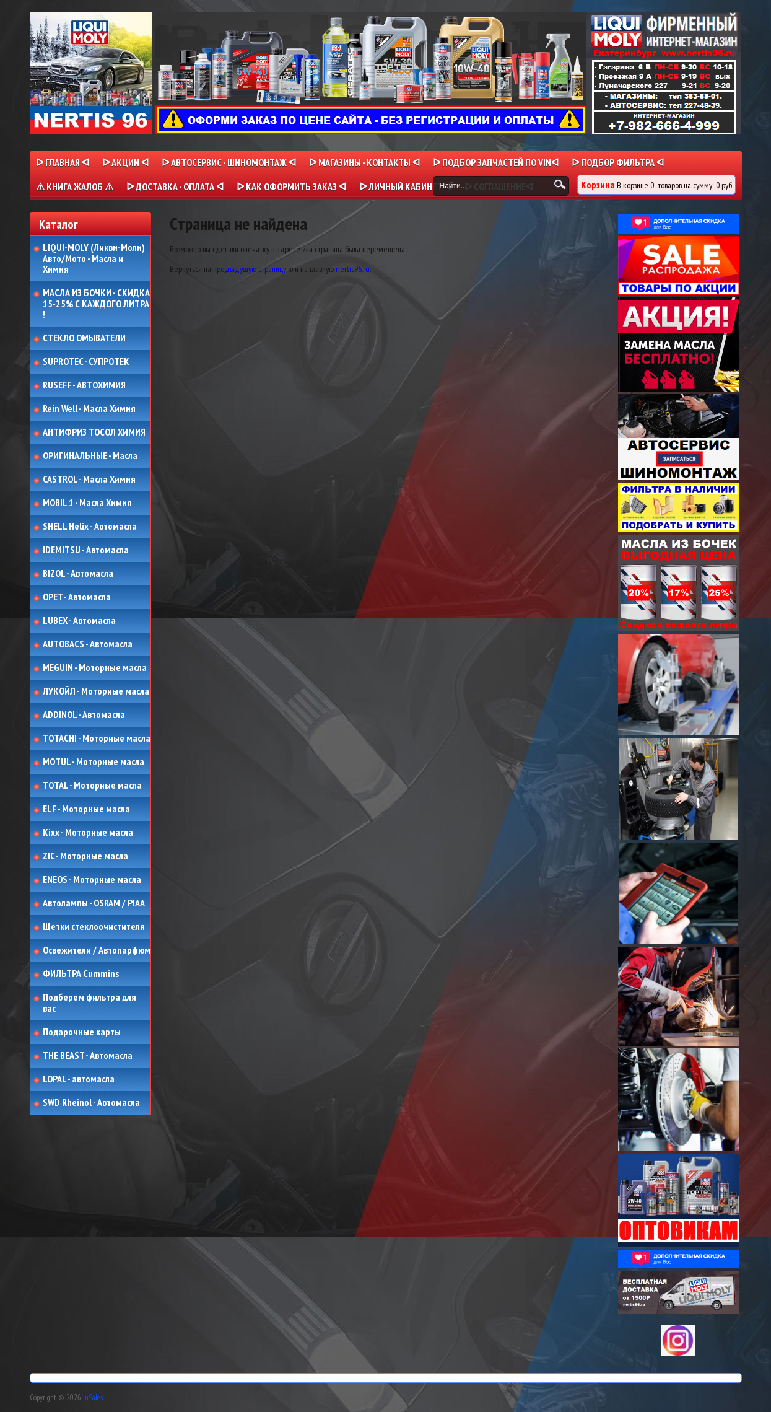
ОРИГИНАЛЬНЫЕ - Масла (90, 456)
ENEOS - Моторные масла (92, 879)
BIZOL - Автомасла (78, 573)
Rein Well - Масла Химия (89, 408)
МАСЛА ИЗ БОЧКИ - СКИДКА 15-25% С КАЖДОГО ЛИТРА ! (96, 303)
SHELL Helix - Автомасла (90, 526)
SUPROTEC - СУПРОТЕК (86, 361)
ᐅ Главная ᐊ (62, 162)
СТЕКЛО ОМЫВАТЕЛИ (84, 338)
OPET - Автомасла (77, 597)
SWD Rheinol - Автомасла (91, 1102)
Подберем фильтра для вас (89, 1003)
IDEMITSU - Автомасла (86, 550)
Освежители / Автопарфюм (96, 950)
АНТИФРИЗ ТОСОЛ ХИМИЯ (94, 432)
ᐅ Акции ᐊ (125, 162)
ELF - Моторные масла (86, 809)
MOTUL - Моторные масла (93, 762)
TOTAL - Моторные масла (92, 785)
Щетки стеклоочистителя (94, 926)
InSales (93, 1397)
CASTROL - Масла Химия (89, 479)
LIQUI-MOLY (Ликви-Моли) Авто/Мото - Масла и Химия (95, 258)
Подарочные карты (82, 1032)
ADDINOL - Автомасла (84, 715)
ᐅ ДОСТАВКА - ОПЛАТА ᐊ (175, 186)
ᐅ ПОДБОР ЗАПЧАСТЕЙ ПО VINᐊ (496, 162)
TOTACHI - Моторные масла (96, 738)
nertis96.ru (353, 268)
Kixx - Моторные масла (88, 832)
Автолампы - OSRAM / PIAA (94, 903)
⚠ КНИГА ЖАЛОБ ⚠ (74, 186)
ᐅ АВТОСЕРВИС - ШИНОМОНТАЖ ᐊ (229, 162)
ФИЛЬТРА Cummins (81, 974)
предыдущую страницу (249, 268)
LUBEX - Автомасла (79, 620)
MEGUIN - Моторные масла (95, 667)
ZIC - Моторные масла (85, 856)
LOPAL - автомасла (79, 1079)
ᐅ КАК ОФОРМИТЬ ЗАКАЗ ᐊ (291, 186)
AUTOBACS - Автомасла (88, 644)
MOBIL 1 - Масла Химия (87, 503)
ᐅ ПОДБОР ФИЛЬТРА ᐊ (618, 162)
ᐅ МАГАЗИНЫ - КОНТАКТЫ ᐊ (364, 162)
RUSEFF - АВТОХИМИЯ (84, 385)
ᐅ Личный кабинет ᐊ (405, 186)
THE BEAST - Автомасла (88, 1055)
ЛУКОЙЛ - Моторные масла (96, 691)
